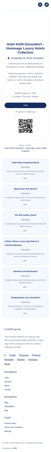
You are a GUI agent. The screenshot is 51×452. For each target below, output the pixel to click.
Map (6, 410)
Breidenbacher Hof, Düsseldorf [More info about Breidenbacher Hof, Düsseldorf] (25, 298)
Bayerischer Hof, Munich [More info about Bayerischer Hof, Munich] (25, 189)
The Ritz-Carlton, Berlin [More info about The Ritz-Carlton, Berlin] (25, 215)
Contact (7, 389)
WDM (15, 448)
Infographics (9, 406)
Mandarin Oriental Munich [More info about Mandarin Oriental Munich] (25, 271)
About (6, 386)
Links (28, 145)
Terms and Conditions (13, 427)
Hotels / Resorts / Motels (26, 96)
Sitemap (7, 431)
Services (8, 382)
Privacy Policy (10, 423)
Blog (6, 402)
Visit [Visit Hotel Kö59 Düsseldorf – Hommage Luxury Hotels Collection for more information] (26, 105)
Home (21, 145)
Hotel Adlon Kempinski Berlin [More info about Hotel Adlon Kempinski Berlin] (25, 163)
